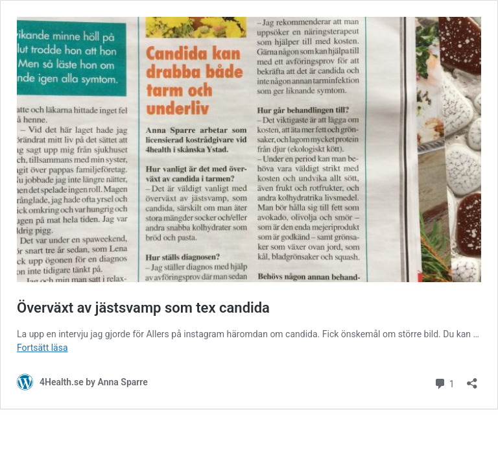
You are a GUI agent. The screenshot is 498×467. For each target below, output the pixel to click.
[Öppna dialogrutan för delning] (472, 379)
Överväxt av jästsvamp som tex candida (143, 308)
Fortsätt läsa (42, 347)
